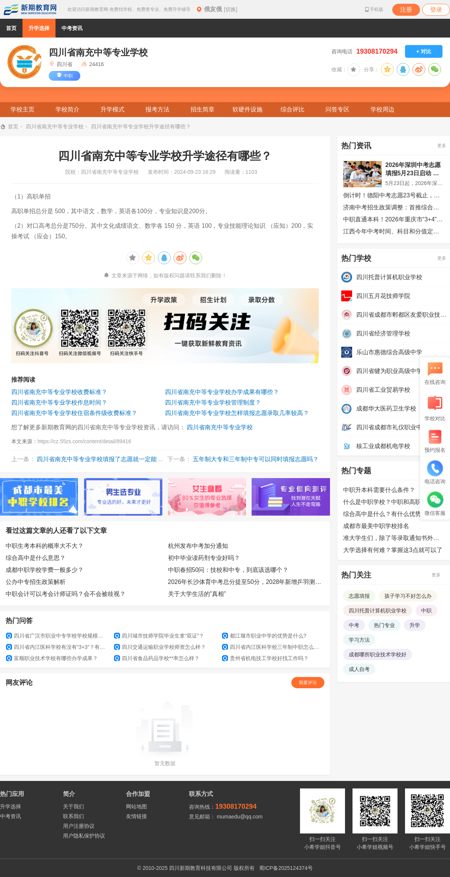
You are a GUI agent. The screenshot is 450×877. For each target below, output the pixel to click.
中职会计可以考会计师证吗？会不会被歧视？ (66, 594)
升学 (415, 625)
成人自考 (359, 669)
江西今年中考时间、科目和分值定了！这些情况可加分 (393, 231)
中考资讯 (72, 28)
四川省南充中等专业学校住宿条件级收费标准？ (74, 413)
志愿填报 (359, 596)
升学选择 (39, 28)
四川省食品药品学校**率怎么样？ (157, 658)
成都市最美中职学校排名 (376, 526)
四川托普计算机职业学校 (377, 611)
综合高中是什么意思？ (36, 558)
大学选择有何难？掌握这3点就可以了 (392, 550)
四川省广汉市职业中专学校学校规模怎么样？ (57, 636)
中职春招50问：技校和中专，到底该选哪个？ (228, 570)
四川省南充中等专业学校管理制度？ (213, 402)
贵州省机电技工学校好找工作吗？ (265, 658)
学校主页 (22, 109)
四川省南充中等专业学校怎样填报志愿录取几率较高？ (237, 413)
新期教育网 (30, 9)
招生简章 (202, 109)
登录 (436, 9)
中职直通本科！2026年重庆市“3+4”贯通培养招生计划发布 (393, 219)
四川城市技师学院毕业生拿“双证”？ (159, 636)
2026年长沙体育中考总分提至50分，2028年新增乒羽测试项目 (246, 582)
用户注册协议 (78, 826)
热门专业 (384, 625)
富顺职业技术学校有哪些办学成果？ (52, 658)
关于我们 (73, 806)
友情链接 (136, 816)
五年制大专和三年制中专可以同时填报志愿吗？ (256, 459)
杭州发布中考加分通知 (198, 546)
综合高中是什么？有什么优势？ (385, 514)
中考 (354, 625)
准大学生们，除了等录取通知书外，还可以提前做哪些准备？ (393, 538)
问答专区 (338, 109)
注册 (406, 9)
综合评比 (292, 109)
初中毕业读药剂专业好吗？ (204, 558)
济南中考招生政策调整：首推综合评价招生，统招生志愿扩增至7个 (393, 207)
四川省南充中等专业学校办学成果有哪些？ (222, 392)
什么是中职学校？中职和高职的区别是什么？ (393, 502)
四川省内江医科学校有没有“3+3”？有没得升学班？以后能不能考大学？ (57, 647)
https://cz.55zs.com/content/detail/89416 (84, 441)
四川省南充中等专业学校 (55, 126)
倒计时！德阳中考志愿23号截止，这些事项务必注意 (393, 195)
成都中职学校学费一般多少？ (45, 570)
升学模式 (112, 109)
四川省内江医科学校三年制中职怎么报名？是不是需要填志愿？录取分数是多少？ (273, 647)
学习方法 (359, 640)
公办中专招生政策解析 (36, 582)
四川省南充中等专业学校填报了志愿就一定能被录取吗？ (112, 459)
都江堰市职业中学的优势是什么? (264, 636)
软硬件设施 (247, 109)
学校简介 (68, 109)
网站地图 (136, 806)
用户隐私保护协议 (84, 836)
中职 (426, 611)
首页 (11, 28)
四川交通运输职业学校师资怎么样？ (160, 647)
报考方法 (158, 109)
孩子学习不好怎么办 (408, 596)
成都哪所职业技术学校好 (377, 654)
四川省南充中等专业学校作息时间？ (59, 402)
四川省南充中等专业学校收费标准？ (59, 392)
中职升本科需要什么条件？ (379, 490)
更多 (441, 145)
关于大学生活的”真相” (197, 594)
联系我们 (73, 816)
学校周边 (382, 109)
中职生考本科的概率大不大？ (45, 546)
